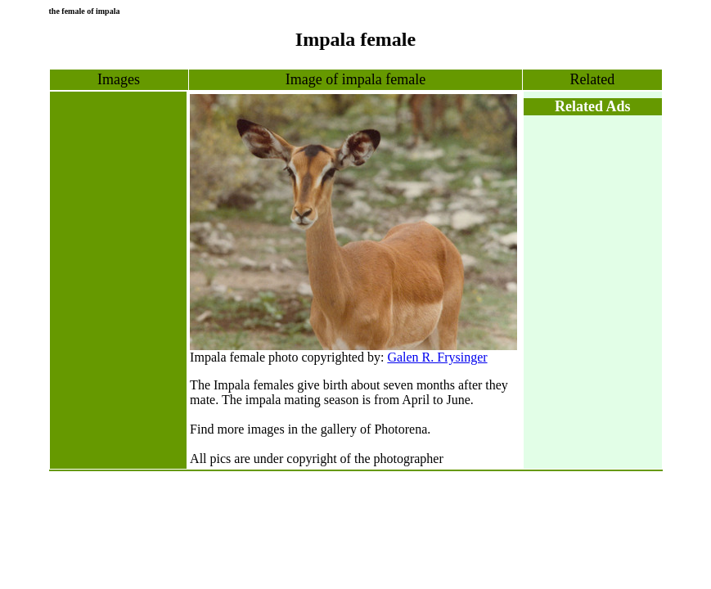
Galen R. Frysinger (437, 357)
